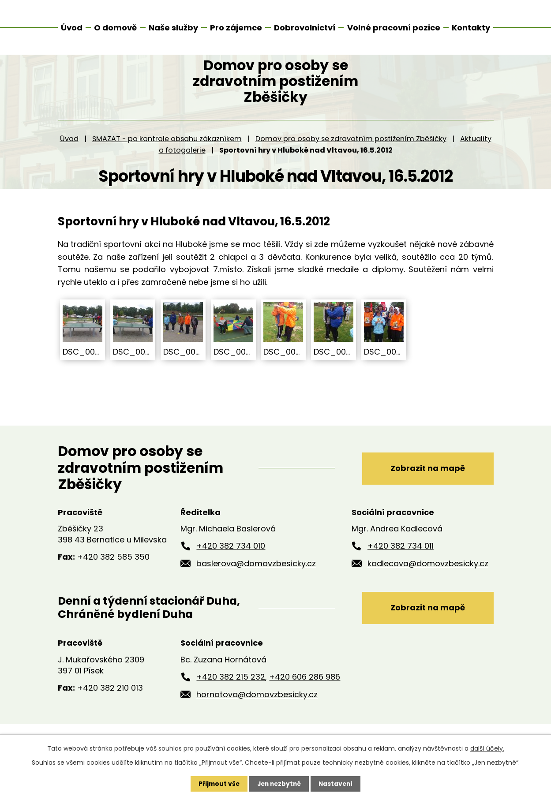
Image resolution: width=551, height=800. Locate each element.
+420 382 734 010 (230, 560)
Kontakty (471, 27)
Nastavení (337, 783)
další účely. (487, 748)
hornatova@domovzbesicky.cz (257, 708)
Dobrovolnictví (304, 27)
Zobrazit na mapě (426, 482)
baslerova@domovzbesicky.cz (256, 577)
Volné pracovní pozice (393, 27)
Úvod (69, 153)
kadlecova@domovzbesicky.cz (427, 577)
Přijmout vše (217, 783)
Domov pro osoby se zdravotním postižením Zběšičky (350, 153)
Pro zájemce (236, 27)
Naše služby (173, 27)
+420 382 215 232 (230, 691)
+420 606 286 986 (304, 691)
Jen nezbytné (279, 783)
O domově (115, 27)
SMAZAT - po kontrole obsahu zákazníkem (167, 153)
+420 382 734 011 (400, 560)
